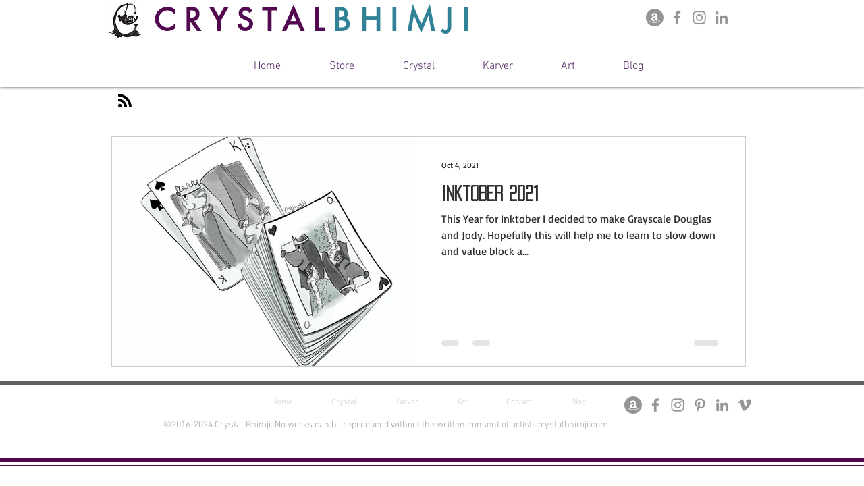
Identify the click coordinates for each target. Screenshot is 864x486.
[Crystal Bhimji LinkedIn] (721, 17)
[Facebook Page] (677, 17)
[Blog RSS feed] (125, 101)
